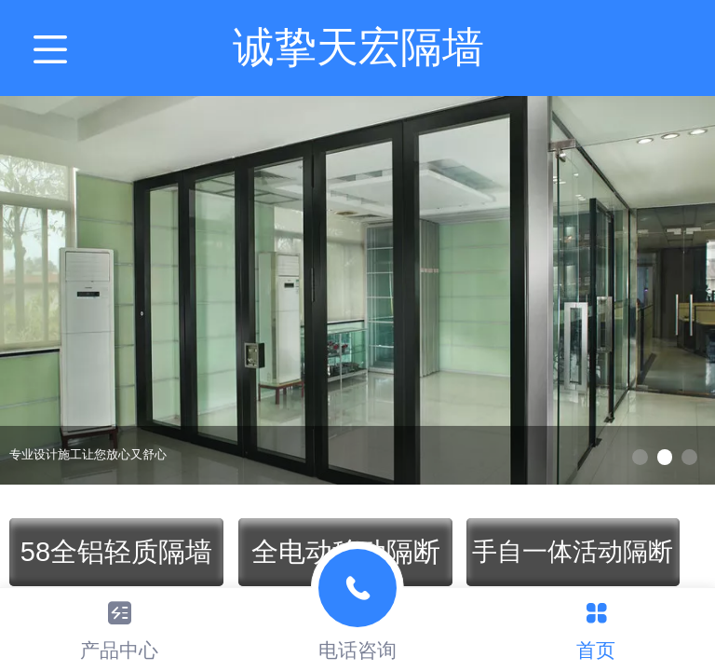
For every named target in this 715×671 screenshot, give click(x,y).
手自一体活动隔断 (572, 552)
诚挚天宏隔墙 (358, 47)
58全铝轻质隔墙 (116, 552)
